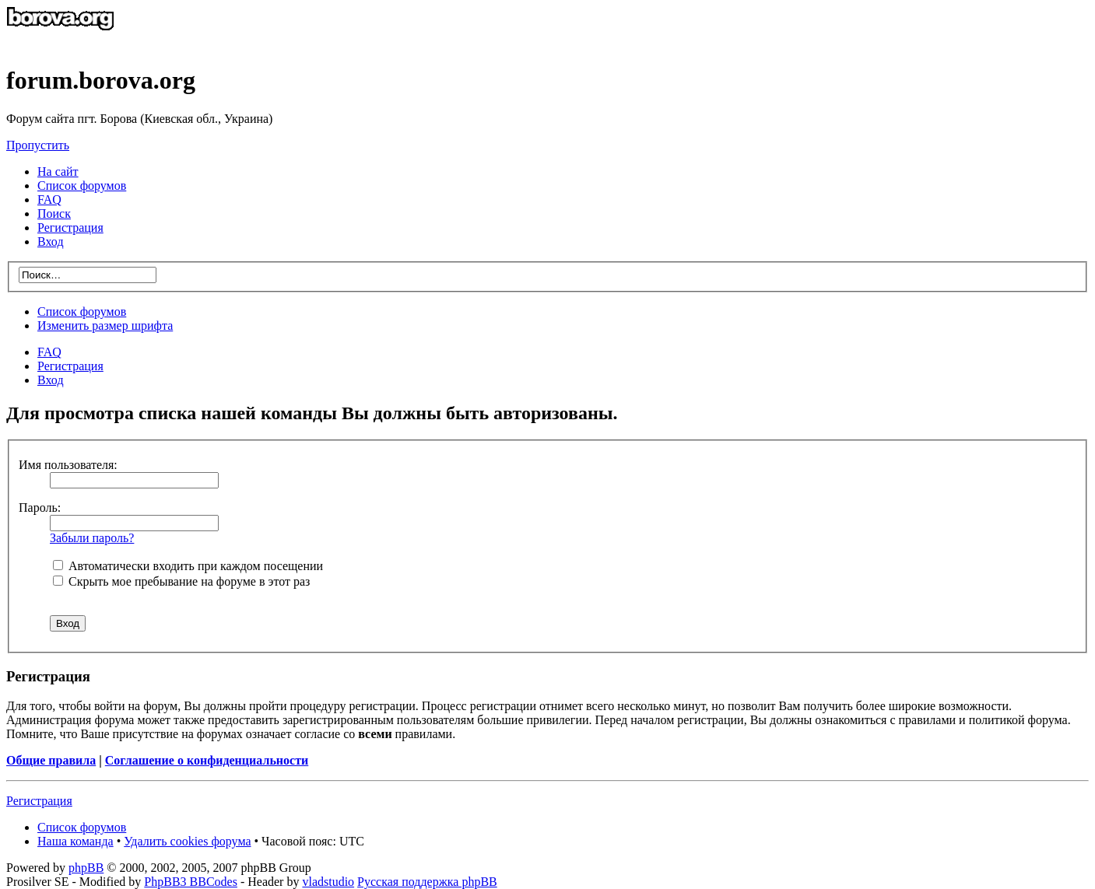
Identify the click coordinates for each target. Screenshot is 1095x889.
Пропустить (37, 145)
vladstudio (328, 881)
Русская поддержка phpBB (427, 881)
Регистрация (70, 227)
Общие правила (51, 760)
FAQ (49, 352)
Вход (50, 380)
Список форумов (81, 311)
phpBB (86, 867)
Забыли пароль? (92, 537)
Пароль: (40, 507)
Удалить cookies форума (187, 841)
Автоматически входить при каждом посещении (188, 565)
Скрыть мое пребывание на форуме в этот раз (181, 581)
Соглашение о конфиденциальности (206, 760)
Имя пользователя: (68, 464)
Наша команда (75, 841)
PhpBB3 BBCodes (190, 881)
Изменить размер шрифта (105, 325)
